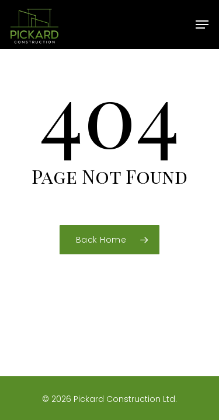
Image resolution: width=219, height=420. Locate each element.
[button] (202, 24)
